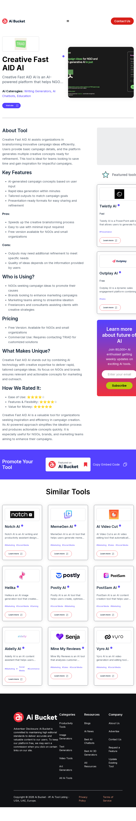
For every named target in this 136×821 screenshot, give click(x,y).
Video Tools (66, 758)
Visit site (9, 105)
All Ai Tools (65, 778)
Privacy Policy (83, 799)
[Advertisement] (68, 6)
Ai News (89, 731)
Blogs (87, 723)
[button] (68, 21)
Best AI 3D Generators (90, 753)
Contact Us (122, 21)
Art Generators (65, 768)
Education (24, 96)
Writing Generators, (38, 91)
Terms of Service (108, 799)
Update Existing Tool (113, 763)
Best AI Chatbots (89, 741)
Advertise (114, 731)
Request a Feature (114, 749)
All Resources (90, 764)
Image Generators (65, 736)
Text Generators (65, 748)
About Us (114, 723)
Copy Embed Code (110, 464)
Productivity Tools (66, 725)
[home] (13, 21)
